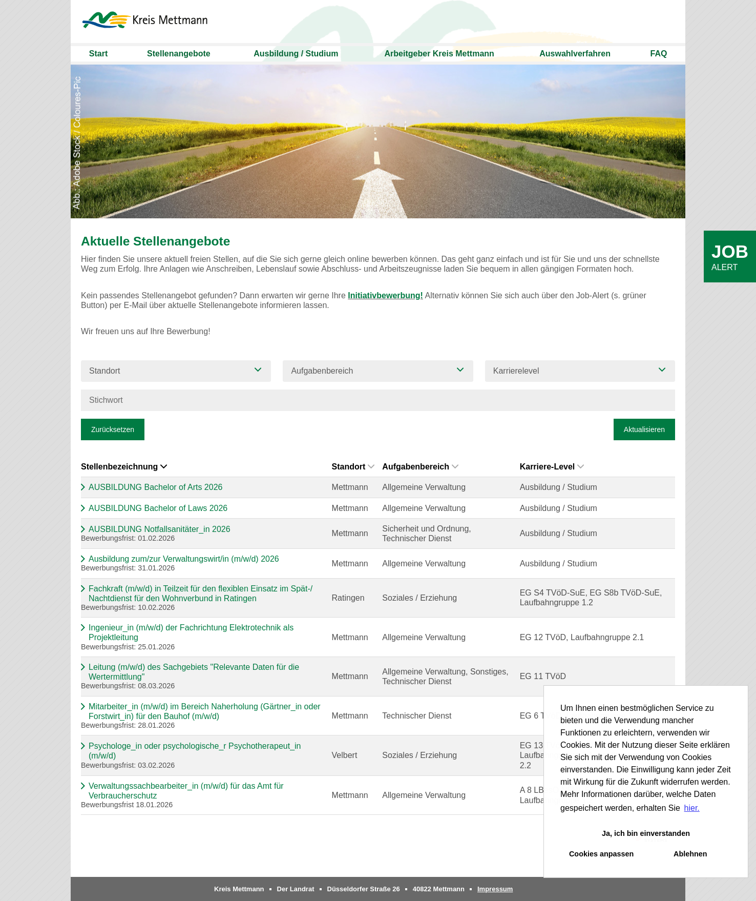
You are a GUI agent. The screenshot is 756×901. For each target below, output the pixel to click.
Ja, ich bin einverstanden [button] (646, 833)
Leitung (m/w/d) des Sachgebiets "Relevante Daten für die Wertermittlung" (194, 672)
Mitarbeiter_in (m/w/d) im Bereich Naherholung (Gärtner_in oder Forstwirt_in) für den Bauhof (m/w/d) (205, 711)
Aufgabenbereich (420, 466)
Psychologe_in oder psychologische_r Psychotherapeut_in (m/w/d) (195, 751)
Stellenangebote (179, 53)
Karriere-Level (552, 466)
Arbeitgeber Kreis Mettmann (439, 53)
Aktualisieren (644, 429)
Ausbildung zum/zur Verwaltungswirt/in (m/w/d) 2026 (184, 559)
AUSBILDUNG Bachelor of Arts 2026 (155, 487)
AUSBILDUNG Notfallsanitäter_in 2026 (159, 529)
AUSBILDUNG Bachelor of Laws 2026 (158, 508)
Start (98, 53)
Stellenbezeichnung (124, 466)
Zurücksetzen (112, 429)
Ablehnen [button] (690, 854)
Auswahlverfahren (575, 53)
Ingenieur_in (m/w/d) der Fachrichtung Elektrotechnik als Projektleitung (191, 632)
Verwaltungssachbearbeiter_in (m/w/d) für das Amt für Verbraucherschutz (186, 791)
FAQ (658, 53)
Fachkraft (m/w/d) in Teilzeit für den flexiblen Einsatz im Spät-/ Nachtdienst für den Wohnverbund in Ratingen (200, 593)
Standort (353, 466)
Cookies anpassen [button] (601, 854)
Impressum (495, 889)
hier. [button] (692, 808)
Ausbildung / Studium (296, 53)
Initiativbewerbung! (385, 295)
